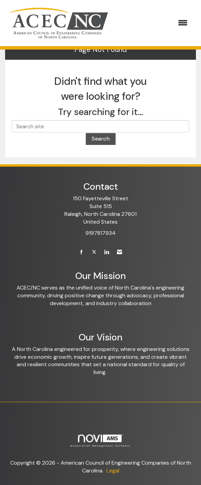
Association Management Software (100, 440)
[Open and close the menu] (153, 23)
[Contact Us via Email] (119, 252)
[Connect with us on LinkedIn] (106, 252)
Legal (112, 470)
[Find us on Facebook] (81, 252)
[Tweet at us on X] (94, 252)
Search (101, 138)
